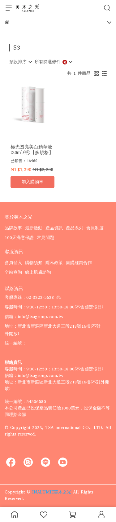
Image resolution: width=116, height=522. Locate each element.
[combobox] (20, 62)
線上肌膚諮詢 (38, 272)
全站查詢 (13, 272)
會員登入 (13, 263)
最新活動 (33, 228)
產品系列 (74, 228)
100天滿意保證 (19, 238)
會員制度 (95, 228)
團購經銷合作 (79, 263)
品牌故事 (13, 228)
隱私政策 (54, 263)
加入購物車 (32, 182)
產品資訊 (54, 228)
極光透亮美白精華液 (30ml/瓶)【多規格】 (32, 149)
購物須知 (33, 263)
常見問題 (45, 238)
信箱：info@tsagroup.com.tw (34, 317)
